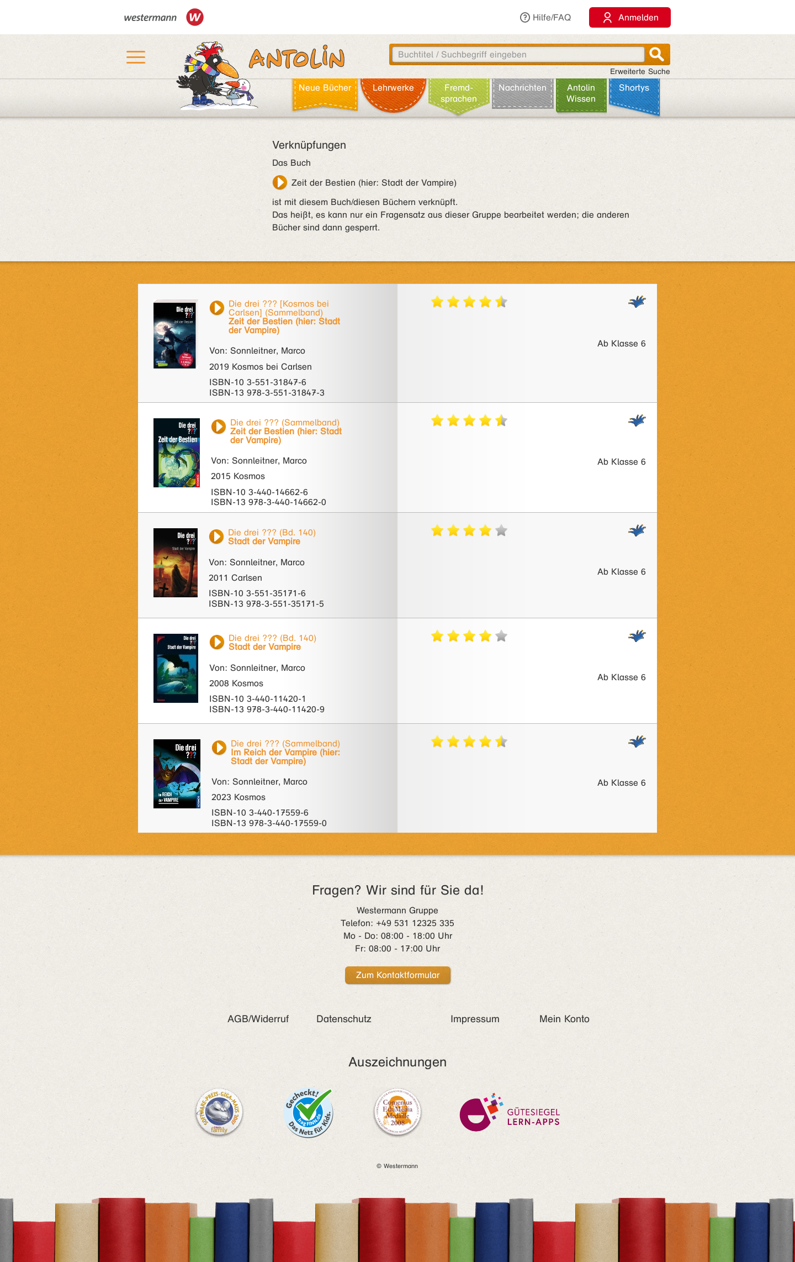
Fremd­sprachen (459, 93)
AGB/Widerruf (258, 1019)
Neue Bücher (325, 87)
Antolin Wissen (581, 93)
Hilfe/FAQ (545, 17)
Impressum (475, 1019)
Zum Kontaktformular (397, 975)
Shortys (634, 87)
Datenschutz (344, 1019)
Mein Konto (564, 1019)
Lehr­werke (393, 87)
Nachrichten (523, 87)
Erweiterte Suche (640, 71)
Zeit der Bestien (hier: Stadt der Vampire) (374, 182)
